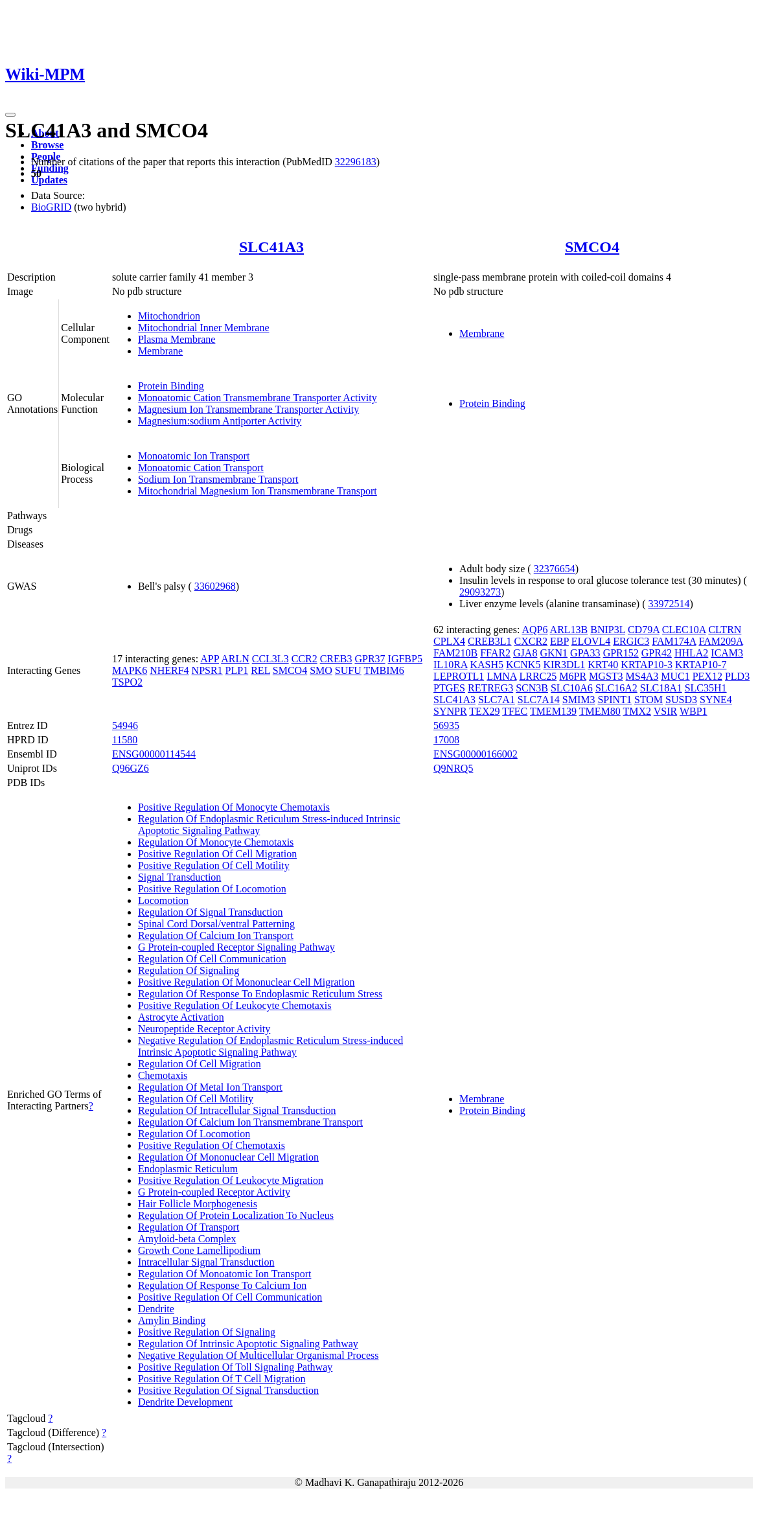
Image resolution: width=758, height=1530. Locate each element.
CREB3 (336, 658)
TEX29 (484, 711)
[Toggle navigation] (10, 115)
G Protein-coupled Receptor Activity (214, 1192)
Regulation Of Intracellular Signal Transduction (237, 1110)
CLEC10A (684, 629)
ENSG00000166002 (475, 753)
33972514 (668, 603)
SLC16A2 (616, 687)
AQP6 (534, 629)
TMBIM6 (383, 670)
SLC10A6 (572, 687)
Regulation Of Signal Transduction (210, 912)
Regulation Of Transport (188, 1227)
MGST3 (606, 676)
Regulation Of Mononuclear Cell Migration (228, 1157)
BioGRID (51, 207)
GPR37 (369, 658)
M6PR (572, 676)
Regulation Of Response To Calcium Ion (222, 1285)
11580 (124, 739)
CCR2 (304, 658)
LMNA (501, 676)
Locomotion (163, 900)
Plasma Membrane (177, 339)
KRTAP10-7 (701, 664)
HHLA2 (691, 652)
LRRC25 (538, 676)
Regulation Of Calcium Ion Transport (215, 935)
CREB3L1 (490, 641)
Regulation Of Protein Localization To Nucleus (236, 1215)
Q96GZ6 (130, 768)
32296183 (355, 161)
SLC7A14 (539, 699)
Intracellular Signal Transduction (206, 1262)
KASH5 (487, 664)
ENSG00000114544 (154, 753)
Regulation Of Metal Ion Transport (210, 1087)
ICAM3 (727, 652)
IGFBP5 (405, 658)
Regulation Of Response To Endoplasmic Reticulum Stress (260, 993)
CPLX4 (449, 641)
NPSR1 (207, 670)
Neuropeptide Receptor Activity (204, 1028)
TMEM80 (600, 711)
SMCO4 (592, 246)
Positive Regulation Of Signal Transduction (228, 1390)
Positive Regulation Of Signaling (206, 1332)
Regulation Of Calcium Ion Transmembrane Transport (250, 1122)
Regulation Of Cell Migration (199, 1063)
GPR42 (656, 652)
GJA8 (525, 652)
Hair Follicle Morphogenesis (197, 1203)
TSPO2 (127, 682)
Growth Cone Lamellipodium (199, 1250)
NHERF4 (169, 670)
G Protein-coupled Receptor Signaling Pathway (236, 947)
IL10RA (450, 664)
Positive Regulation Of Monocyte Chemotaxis (234, 807)
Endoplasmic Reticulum (188, 1168)
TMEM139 (553, 711)
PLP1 (237, 670)
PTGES (449, 687)
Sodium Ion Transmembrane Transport (218, 479)
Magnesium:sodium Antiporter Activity (219, 420)
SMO (321, 670)
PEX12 (707, 676)
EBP (559, 641)
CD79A (644, 629)
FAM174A (674, 641)
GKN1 (554, 652)
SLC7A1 (496, 699)
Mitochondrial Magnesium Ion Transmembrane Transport (257, 490)
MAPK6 (129, 670)
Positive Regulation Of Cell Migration (217, 853)
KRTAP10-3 (646, 664)
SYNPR (450, 711)
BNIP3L (607, 629)
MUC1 (675, 676)
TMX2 (637, 711)
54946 (125, 725)
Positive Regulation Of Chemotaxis (211, 1145)
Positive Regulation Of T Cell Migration (222, 1378)
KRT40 (603, 664)
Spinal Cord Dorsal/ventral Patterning (216, 923)
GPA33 (585, 652)
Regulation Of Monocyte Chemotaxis (215, 842)
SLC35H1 (706, 687)
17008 (446, 739)
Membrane (160, 350)
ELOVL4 (590, 641)
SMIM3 (578, 699)
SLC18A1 (661, 687)
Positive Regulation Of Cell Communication (230, 1297)
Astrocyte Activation (181, 1017)
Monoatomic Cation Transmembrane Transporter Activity (257, 397)
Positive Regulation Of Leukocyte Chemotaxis (235, 1005)
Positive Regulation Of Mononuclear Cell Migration (246, 982)
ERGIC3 (631, 641)
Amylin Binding (171, 1320)
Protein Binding (171, 385)
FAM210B (455, 652)
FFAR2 (495, 652)
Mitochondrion (169, 315)
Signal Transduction (179, 877)
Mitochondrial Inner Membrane (204, 327)
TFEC (514, 711)
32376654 (554, 568)
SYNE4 (716, 699)
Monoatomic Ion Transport (193, 455)
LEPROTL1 (458, 676)
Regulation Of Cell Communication (212, 958)
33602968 (215, 586)
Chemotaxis (162, 1075)
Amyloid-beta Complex (187, 1238)
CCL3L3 (270, 658)
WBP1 (693, 711)
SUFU (348, 670)
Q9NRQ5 (453, 768)
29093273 (480, 591)
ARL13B (569, 629)
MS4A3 (642, 676)
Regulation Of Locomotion (194, 1133)
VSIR (665, 711)
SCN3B (532, 687)
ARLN (235, 658)
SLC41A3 (271, 246)
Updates (49, 179)
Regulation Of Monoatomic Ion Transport (225, 1273)
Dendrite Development (185, 1402)
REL (260, 670)
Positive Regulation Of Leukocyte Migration (230, 1180)
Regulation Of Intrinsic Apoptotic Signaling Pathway (248, 1343)
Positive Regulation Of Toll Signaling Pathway (235, 1367)
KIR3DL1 (564, 664)
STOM (648, 699)
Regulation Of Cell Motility (195, 1098)
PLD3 (737, 676)
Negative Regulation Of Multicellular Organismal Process (258, 1355)
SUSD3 (681, 699)
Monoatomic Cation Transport (201, 467)
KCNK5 (523, 664)
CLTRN (724, 629)
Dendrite (156, 1308)
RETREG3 (490, 687)
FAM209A (720, 641)
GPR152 (621, 652)
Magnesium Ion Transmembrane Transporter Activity (248, 409)
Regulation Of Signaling (188, 970)
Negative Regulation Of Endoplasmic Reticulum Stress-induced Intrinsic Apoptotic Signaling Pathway (270, 1046)
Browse (47, 144)
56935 (446, 725)
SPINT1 (614, 699)
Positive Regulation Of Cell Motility (214, 865)
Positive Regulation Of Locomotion (212, 888)
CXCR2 (531, 641)
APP (209, 658)
